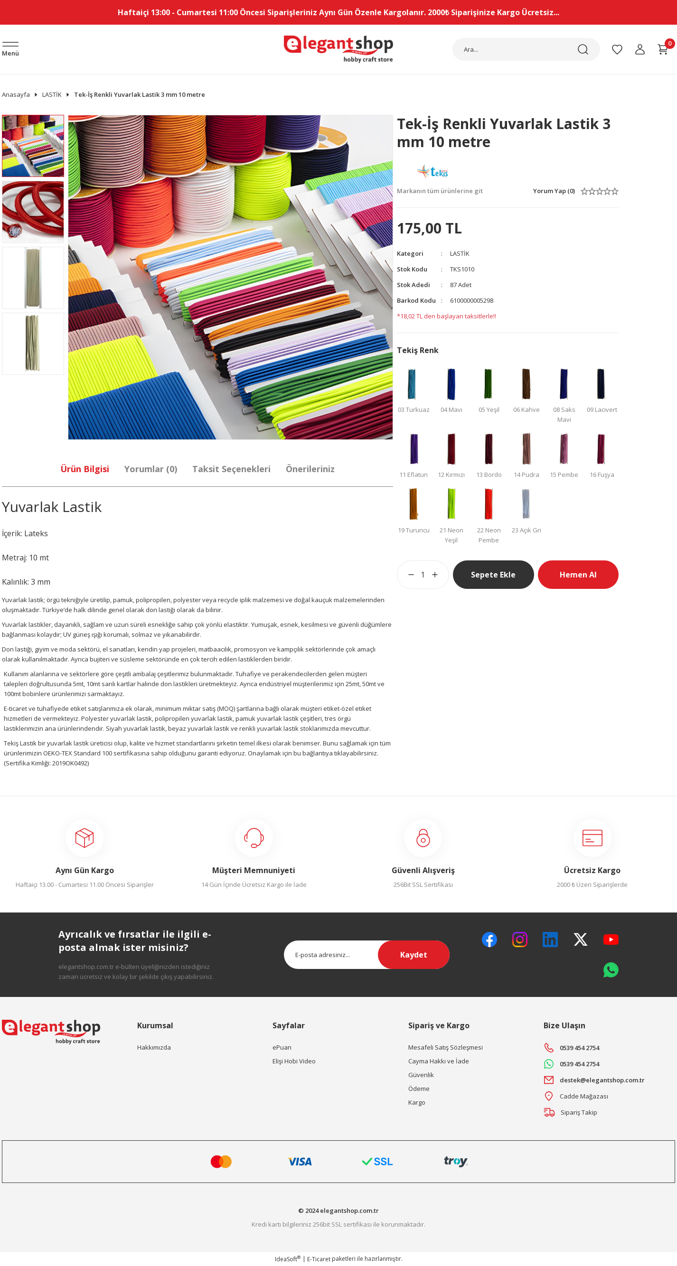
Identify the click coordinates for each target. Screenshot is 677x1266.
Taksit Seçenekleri (231, 469)
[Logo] (338, 49)
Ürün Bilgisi (84, 469)
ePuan (282, 1047)
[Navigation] (10, 50)
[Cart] (662, 49)
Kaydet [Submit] (413, 955)
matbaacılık (214, 649)
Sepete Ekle (493, 574)
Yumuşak (264, 624)
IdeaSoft (288, 1259)
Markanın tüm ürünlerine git (440, 190)
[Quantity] (423, 574)
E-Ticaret (318, 1259)
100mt (12, 693)
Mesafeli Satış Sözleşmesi (445, 1047)
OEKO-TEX (57, 753)
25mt (352, 684)
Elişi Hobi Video (294, 1061)
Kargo (416, 1102)
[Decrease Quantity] (405, 574)
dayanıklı (67, 624)
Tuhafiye (248, 674)
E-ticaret (15, 708)
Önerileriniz (310, 469)
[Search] (526, 49)
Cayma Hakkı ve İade (438, 1061)
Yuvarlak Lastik (52, 506)
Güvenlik (421, 1075)
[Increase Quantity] (440, 574)
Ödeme (419, 1088)
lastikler (39, 624)
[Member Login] (640, 49)
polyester (187, 600)
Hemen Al (578, 574)
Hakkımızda (154, 1047)
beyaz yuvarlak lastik (198, 728)
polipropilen (153, 600)
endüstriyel (275, 684)
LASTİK (460, 253)
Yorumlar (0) (150, 469)
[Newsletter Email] (367, 954)
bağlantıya (317, 753)
